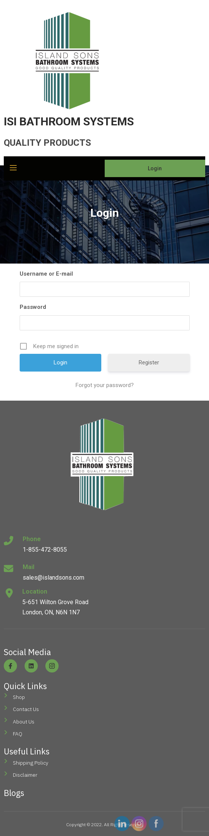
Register (149, 362)
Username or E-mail (46, 273)
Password (33, 307)
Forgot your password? (105, 385)
